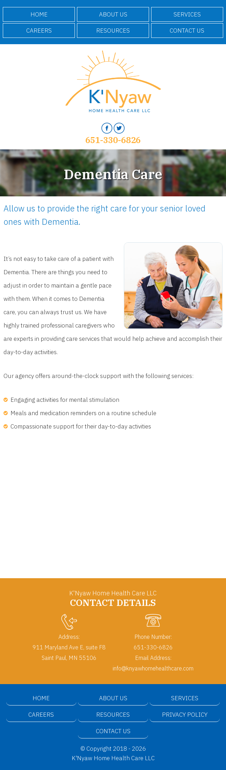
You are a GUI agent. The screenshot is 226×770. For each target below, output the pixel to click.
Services (187, 14)
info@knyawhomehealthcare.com (153, 668)
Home (39, 14)
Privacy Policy (184, 714)
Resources (113, 30)
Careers (39, 30)
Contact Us (187, 30)
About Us (113, 14)
